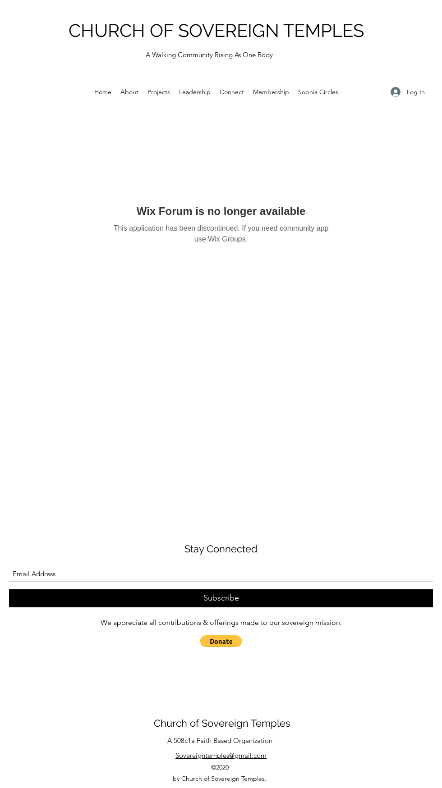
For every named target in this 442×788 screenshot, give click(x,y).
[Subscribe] (221, 598)
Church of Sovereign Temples (222, 723)
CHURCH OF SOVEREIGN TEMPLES (216, 30)
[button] (221, 641)
